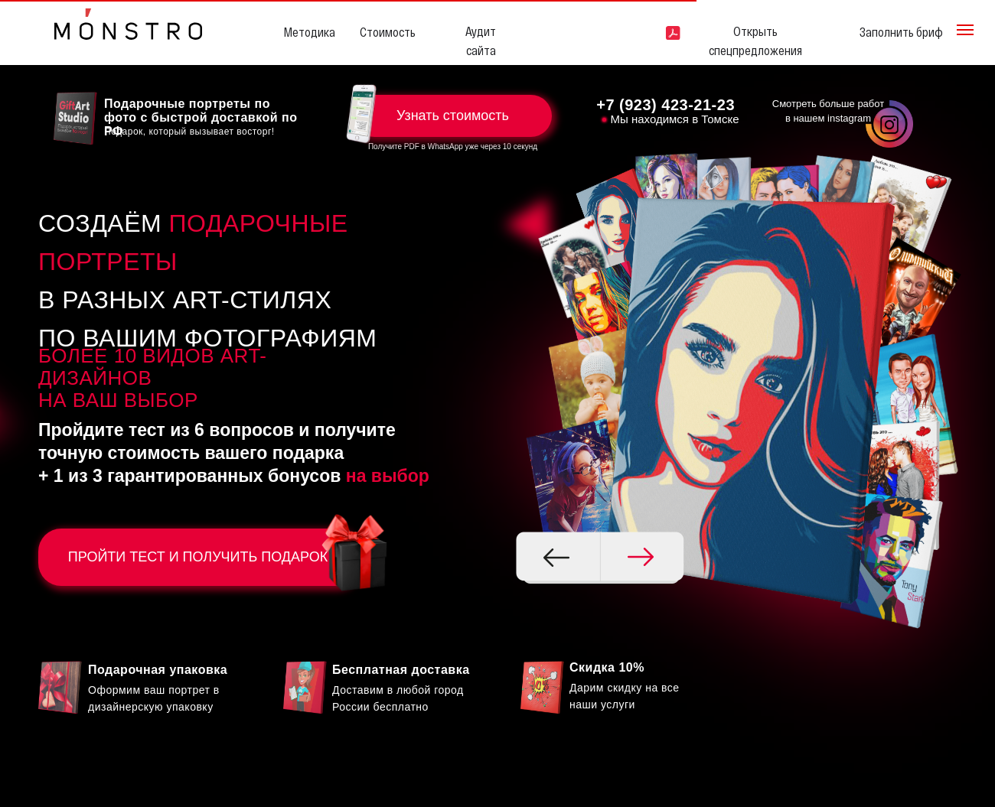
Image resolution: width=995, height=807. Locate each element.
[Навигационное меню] (965, 29)
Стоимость (388, 31)
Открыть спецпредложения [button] (755, 40)
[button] (361, 114)
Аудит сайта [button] (480, 40)
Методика (309, 31)
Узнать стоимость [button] (452, 115)
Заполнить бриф (901, 31)
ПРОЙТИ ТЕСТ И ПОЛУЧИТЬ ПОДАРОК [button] (212, 557)
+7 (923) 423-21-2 (661, 104)
